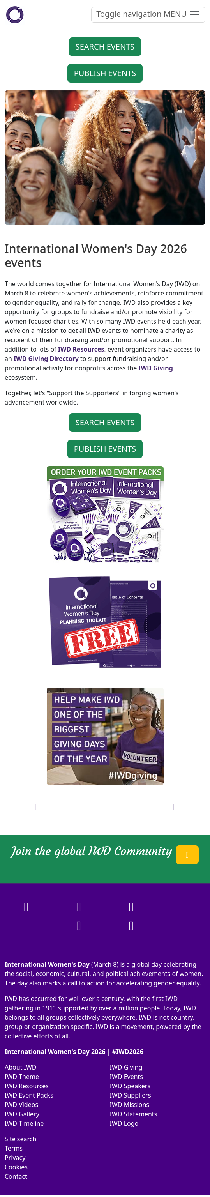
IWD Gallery (22, 1114)
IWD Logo (124, 1123)
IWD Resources (27, 1086)
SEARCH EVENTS (105, 46)
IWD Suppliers (130, 1095)
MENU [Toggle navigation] (148, 15)
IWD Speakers (130, 1086)
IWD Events (126, 1076)
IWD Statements (133, 1114)
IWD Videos (21, 1104)
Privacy (15, 1157)
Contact (16, 1176)
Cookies (16, 1167)
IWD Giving (126, 1067)
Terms (14, 1148)
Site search (20, 1139)
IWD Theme (22, 1076)
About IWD (21, 1067)
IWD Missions (129, 1104)
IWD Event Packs (29, 1095)
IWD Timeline (24, 1123)
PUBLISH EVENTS (105, 73)
